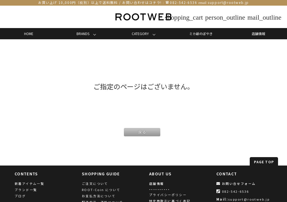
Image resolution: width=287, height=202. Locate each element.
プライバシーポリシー (168, 194)
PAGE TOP (264, 161)
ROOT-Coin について (101, 189)
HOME (28, 33)
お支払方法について (99, 196)
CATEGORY (140, 33)
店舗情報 (258, 33)
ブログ (20, 196)
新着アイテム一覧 (29, 183)
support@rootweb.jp (228, 2)
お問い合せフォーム (236, 183)
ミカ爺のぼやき (201, 33)
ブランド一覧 (26, 189)
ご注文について (95, 183)
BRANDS (83, 33)
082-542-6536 (183, 2)
